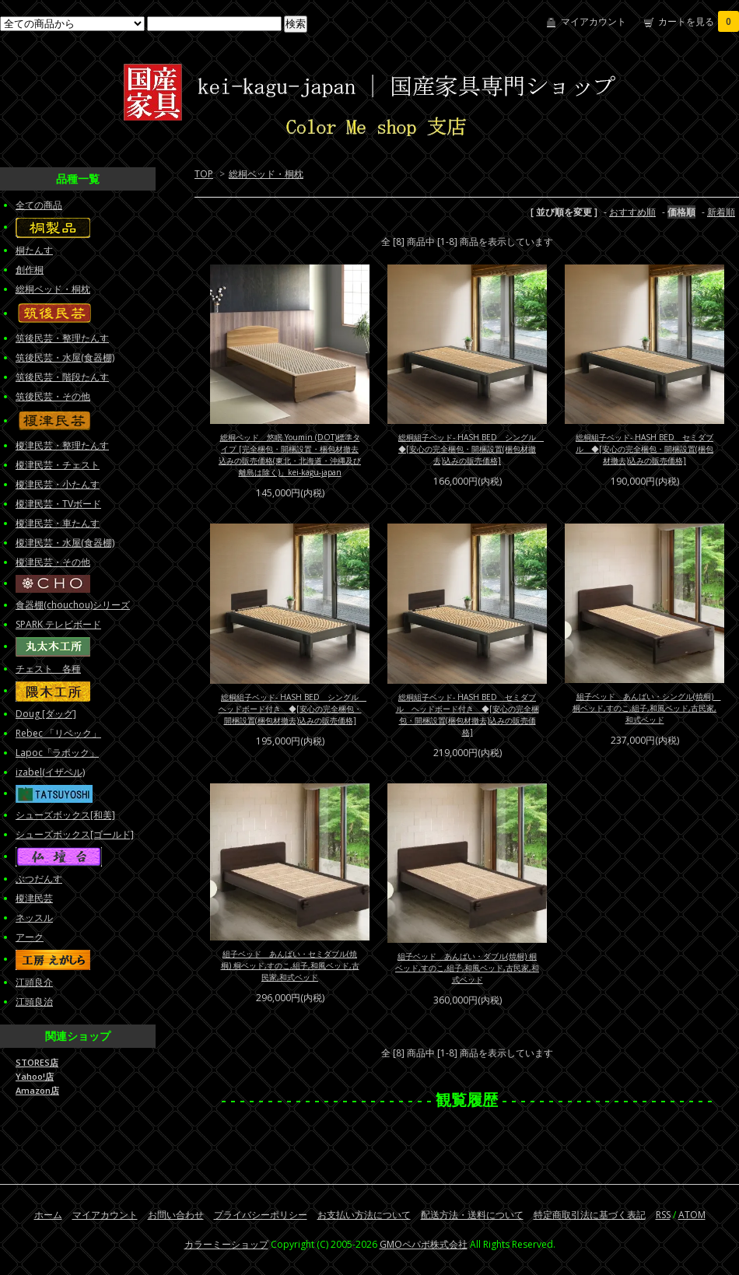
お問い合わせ (176, 1214)
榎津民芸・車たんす (58, 523)
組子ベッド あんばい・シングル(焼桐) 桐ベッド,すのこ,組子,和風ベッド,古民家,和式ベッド (647, 708)
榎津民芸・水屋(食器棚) (65, 542)
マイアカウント (593, 21)
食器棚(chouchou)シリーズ (73, 604)
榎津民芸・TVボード (58, 503)
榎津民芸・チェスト (58, 464)
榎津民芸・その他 (53, 562)
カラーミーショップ (226, 1244)
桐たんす (34, 250)
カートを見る (698, 21)
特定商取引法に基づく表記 (590, 1214)
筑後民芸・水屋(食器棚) (65, 357)
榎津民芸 (34, 898)
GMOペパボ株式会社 (424, 1244)
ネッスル (34, 917)
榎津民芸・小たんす (58, 484)
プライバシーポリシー (260, 1214)
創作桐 (30, 269)
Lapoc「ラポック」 (57, 752)
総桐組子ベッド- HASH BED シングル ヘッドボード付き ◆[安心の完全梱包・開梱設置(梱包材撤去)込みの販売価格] (293, 709)
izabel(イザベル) (50, 772)
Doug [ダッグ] (46, 713)
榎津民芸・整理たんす (62, 445)
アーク (30, 937)
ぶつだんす (39, 878)
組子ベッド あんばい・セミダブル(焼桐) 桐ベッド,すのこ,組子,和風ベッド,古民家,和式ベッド (290, 965)
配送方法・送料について (472, 1214)
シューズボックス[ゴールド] (75, 834)
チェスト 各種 (48, 668)
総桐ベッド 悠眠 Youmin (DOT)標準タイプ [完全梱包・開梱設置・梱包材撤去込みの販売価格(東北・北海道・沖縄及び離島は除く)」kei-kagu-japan (290, 455)
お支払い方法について (364, 1214)
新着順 (721, 212)
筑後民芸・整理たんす (62, 338)
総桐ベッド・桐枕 (266, 173)
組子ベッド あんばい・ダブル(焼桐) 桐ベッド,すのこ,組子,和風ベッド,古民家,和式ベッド (467, 968)
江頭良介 (34, 982)
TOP (203, 173)
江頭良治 (34, 1001)
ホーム (48, 1214)
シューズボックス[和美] (65, 814)
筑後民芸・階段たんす (62, 377)
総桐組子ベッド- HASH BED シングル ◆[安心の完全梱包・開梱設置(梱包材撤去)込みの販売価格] (471, 449)
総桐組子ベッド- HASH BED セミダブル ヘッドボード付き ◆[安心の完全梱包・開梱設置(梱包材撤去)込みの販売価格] (467, 714)
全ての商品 (39, 205)
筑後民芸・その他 (53, 396)
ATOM (692, 1214)
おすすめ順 (632, 212)
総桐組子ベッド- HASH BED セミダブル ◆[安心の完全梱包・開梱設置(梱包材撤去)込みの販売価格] (644, 449)
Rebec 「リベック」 (58, 733)
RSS (663, 1214)
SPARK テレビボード (58, 624)
